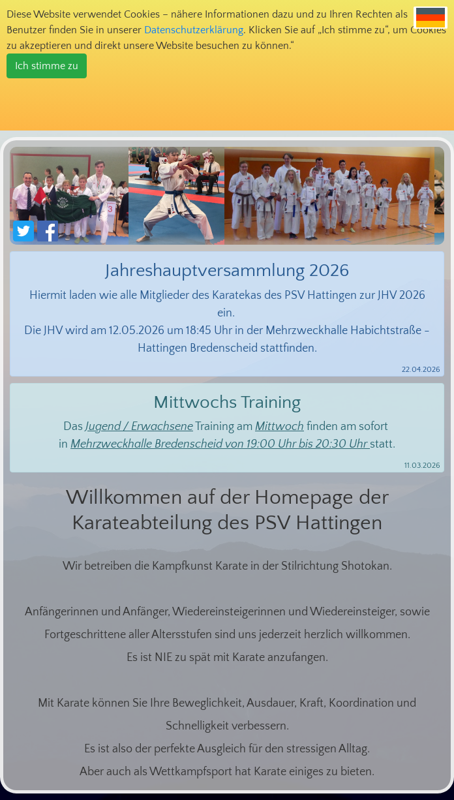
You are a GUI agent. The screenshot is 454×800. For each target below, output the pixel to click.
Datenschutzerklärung (193, 30)
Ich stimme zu (46, 66)
